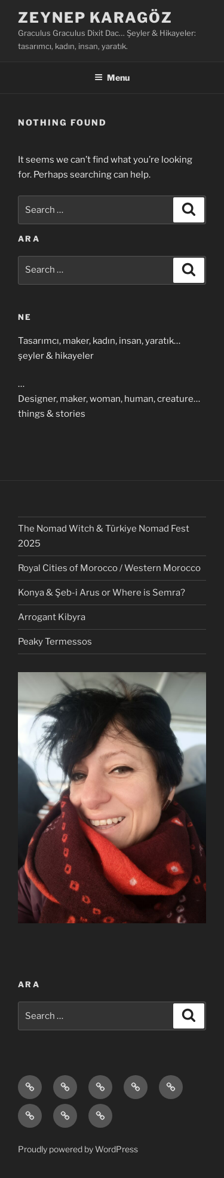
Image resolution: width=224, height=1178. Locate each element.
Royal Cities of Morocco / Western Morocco (109, 568)
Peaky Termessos (55, 641)
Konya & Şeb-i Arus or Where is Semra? (101, 592)
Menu (112, 77)
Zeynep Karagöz (95, 17)
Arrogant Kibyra (51, 617)
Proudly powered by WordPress (78, 1149)
